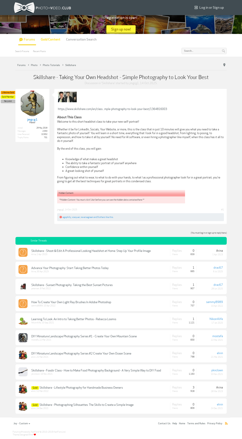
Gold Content (50, 40)
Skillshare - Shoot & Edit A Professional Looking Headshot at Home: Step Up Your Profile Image (91, 251)
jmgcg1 (134, 83)
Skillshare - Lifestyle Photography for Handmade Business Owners (81, 388)
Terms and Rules (196, 423)
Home (182, 423)
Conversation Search (81, 40)
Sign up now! (121, 29)
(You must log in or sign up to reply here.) (209, 233)
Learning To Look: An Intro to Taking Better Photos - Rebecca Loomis (73, 319)
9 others (101, 217)
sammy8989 (37, 305)
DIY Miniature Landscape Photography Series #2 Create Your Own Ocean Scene (81, 353)
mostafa (34, 340)
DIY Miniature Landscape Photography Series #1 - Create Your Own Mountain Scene (84, 336)
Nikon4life (36, 322)
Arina (33, 254)
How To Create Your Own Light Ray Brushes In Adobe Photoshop (71, 302)
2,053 (44, 131)
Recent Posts (39, 51)
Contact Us (164, 423)
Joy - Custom (22, 423)
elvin (33, 357)
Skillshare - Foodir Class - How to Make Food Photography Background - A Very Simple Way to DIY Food (96, 370)
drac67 (218, 268)
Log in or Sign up (209, 8)
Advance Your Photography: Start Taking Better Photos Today (70, 268)
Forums (29, 40)
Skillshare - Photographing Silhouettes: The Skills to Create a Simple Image (86, 405)
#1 (222, 209)
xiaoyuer (76, 217)
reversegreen (87, 217)
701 (45, 137)
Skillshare (108, 83)
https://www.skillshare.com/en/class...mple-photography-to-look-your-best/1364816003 (112, 109)
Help (174, 423)
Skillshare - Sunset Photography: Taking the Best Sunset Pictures (72, 285)
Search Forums (22, 51)
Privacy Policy (214, 423)
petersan (35, 288)
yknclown (35, 374)
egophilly (67, 217)
